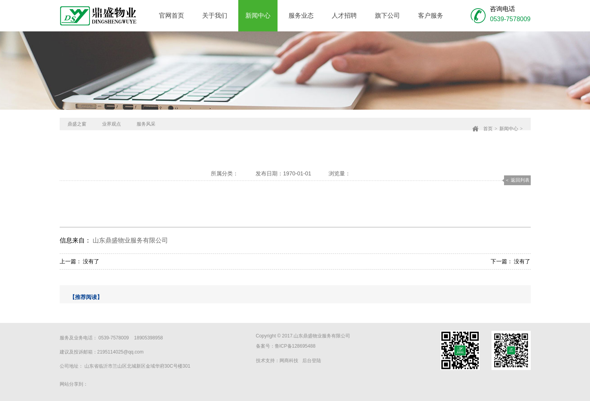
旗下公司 (387, 15)
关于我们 (214, 15)
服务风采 (146, 124)
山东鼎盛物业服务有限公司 (130, 240)
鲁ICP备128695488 (295, 346)
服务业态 (301, 15)
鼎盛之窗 (77, 124)
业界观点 (111, 124)
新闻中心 (257, 15)
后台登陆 (311, 360)
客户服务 (430, 15)
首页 (488, 128)
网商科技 (288, 360)
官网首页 (171, 15)
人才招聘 (344, 15)
